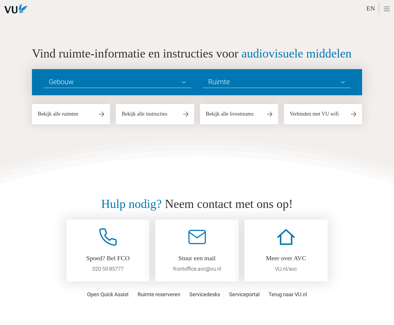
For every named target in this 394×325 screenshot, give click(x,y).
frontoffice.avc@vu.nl (197, 269)
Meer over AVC (286, 258)
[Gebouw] (117, 82)
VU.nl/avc (286, 269)
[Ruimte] (277, 82)
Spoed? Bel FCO (107, 258)
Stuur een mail (196, 258)
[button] (387, 9)
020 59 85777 (108, 269)
